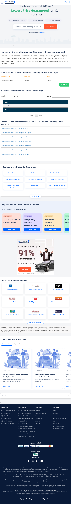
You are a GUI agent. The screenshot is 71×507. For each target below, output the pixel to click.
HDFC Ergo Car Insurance (35, 305)
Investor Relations (58, 432)
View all (35, 199)
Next (40, 118)
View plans (11, 233)
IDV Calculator (35, 188)
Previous (31, 118)
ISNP (54, 424)
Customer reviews (41, 416)
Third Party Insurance (57, 182)
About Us (55, 414)
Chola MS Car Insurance (35, 292)
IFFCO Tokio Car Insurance (12, 317)
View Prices (50, 27)
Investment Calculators (28, 414)
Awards (38, 424)
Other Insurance (9, 427)
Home (2, 45)
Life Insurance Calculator (26, 429)
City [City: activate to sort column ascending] (51, 102)
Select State (27, 76)
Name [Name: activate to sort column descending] (6, 102)
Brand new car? (37, 32)
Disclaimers (5, 399)
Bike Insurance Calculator (26, 439)
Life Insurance (8, 416)
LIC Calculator (22, 427)
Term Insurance (8, 419)
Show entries (9, 96)
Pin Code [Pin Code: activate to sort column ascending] (60, 102)
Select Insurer (5, 76)
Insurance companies (42, 419)
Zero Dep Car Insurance (57, 176)
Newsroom (39, 421)
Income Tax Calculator (25, 419)
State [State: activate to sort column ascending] (42, 102)
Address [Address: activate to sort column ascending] (24, 102)
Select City (50, 76)
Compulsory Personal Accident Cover (31, 226)
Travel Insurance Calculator (26, 434)
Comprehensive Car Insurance (13, 189)
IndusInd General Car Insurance (35, 317)
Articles (38, 414)
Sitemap (55, 416)
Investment (7, 421)
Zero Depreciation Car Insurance (11, 224)
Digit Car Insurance (58, 292)
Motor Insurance (13, 176)
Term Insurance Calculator (26, 421)
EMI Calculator (22, 424)
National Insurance (9, 106)
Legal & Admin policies (59, 421)
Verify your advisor (58, 429)
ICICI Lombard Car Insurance (58, 305)
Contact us (56, 427)
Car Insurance (9, 45)
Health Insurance (9, 424)
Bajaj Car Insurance (12, 292)
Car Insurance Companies (57, 188)
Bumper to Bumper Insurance (49, 226)
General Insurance (9, 414)
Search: (58, 96)
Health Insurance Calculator (26, 432)
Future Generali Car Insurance (12, 305)
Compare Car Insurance (13, 182)
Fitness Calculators (26, 416)
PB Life (38, 427)
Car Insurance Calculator (35, 182)
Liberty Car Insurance (58, 317)
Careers (55, 419)
